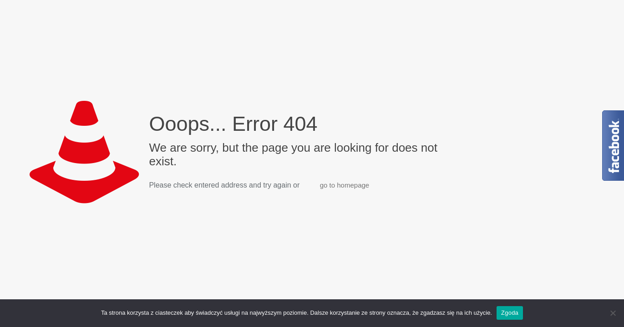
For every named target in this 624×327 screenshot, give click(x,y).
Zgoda (509, 312)
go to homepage (344, 185)
